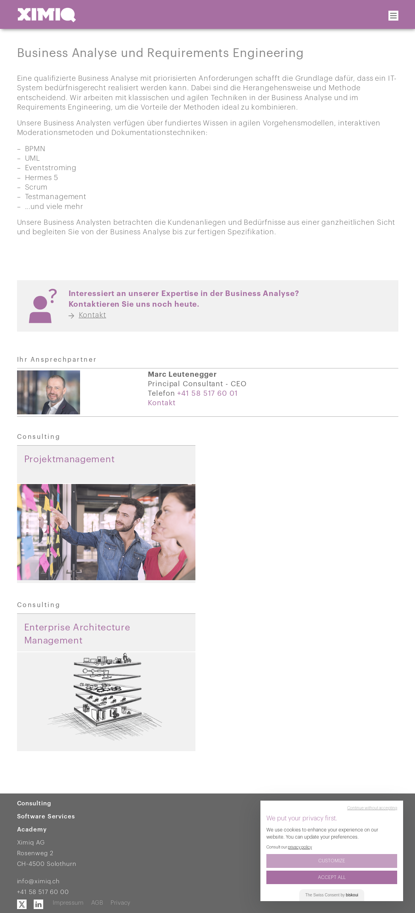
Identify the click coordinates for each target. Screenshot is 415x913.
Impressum (68, 903)
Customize (331, 860)
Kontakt (161, 402)
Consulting (34, 804)
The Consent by (331, 895)
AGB (97, 903)
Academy (32, 830)
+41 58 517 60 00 (43, 892)
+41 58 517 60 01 (207, 393)
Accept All (332, 877)
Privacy (120, 903)
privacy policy (300, 847)
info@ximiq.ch (38, 882)
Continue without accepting (372, 808)
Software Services (46, 817)
